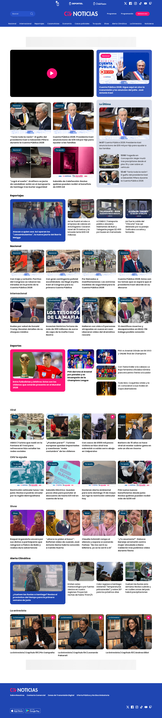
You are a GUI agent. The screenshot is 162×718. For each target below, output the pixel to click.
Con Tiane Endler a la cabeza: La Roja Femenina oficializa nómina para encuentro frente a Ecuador (134, 369)
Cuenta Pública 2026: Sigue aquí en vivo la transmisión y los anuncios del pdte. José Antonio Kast (122, 90)
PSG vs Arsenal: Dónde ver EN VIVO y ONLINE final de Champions (134, 352)
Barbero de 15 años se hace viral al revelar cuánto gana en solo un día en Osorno (134, 445)
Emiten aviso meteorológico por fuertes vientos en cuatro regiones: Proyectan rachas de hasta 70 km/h (81, 589)
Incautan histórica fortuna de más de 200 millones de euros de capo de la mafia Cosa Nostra (62, 330)
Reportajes (39, 23)
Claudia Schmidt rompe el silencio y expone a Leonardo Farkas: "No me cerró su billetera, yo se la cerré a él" (97, 543)
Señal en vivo (142, 14)
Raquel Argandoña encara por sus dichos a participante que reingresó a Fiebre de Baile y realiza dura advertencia (26, 543)
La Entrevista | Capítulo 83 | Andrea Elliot (127, 652)
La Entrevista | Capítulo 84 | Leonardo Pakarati (78, 654)
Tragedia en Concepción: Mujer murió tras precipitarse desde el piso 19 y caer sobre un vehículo (133, 161)
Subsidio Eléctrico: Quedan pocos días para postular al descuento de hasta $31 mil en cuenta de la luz (62, 494)
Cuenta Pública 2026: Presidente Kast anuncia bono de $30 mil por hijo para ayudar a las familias (73, 139)
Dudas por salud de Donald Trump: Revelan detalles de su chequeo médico (26, 329)
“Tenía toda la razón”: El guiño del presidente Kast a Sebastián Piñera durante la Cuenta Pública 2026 (29, 139)
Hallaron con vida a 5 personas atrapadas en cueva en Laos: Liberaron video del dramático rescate (98, 330)
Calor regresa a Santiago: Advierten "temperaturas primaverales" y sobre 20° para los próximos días (109, 588)
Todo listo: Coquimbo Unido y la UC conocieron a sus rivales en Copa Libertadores (133, 386)
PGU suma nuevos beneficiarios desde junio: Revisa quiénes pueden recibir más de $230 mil (134, 494)
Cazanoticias (53, 23)
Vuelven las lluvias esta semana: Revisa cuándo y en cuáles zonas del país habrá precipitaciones (138, 588)
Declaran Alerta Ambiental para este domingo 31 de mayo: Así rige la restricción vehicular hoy (99, 494)
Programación (127, 14)
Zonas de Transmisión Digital (61, 695)
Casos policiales (82, 23)
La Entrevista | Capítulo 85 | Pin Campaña (32, 652)
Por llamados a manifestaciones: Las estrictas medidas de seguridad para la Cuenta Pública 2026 (98, 283)
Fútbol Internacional (78, 353)
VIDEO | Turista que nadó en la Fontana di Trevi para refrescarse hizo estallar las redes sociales (26, 447)
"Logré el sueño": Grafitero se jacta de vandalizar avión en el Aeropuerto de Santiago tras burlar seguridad (30, 184)
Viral (15, 417)
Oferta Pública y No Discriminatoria (93, 695)
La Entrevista (136, 23)
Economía (67, 23)
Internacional (25, 23)
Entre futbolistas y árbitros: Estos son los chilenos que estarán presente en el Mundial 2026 (37, 384)
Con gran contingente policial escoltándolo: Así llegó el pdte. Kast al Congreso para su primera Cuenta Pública (62, 283)
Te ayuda (97, 23)
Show (106, 23)
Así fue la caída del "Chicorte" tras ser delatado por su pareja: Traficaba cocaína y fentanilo (137, 226)
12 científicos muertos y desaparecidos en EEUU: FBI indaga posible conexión (132, 329)
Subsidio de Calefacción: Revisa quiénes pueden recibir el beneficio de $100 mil (72, 184)
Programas (111, 14)
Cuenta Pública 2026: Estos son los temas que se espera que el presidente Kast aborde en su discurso (134, 283)
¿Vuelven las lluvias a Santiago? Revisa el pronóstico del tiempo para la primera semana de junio (35, 597)
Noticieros (149, 23)
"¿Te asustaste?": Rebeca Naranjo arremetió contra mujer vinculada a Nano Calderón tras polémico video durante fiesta (134, 545)
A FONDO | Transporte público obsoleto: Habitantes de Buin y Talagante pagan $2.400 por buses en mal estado (108, 226)
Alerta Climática (119, 23)
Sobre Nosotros (17, 695)
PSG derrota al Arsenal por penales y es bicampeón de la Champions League (79, 376)
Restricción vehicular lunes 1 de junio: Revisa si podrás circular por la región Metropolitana (27, 493)
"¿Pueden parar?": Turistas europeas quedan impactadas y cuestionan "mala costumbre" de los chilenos (62, 447)
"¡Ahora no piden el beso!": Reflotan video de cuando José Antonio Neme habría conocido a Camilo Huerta (63, 543)
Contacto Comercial (36, 695)
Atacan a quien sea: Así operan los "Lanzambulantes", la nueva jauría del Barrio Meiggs (37, 234)
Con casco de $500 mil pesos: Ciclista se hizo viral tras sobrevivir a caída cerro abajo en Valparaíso (98, 447)
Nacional (12, 23)
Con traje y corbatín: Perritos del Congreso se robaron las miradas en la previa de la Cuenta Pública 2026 (25, 283)
